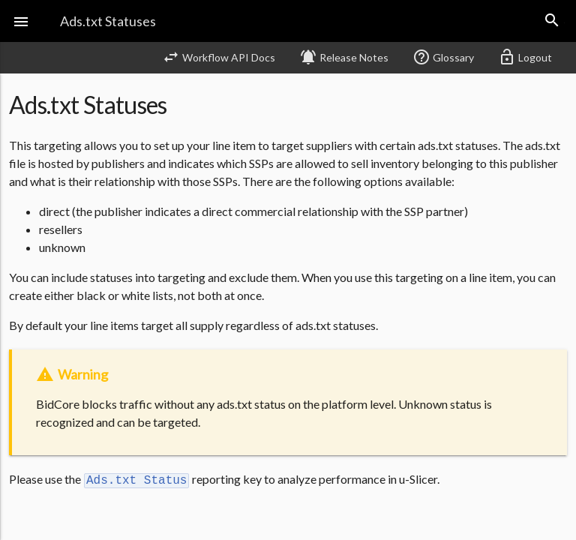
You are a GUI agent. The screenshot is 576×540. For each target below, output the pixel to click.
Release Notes (343, 57)
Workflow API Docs (218, 57)
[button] (21, 21)
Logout (525, 57)
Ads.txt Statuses (108, 21)
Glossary (443, 57)
